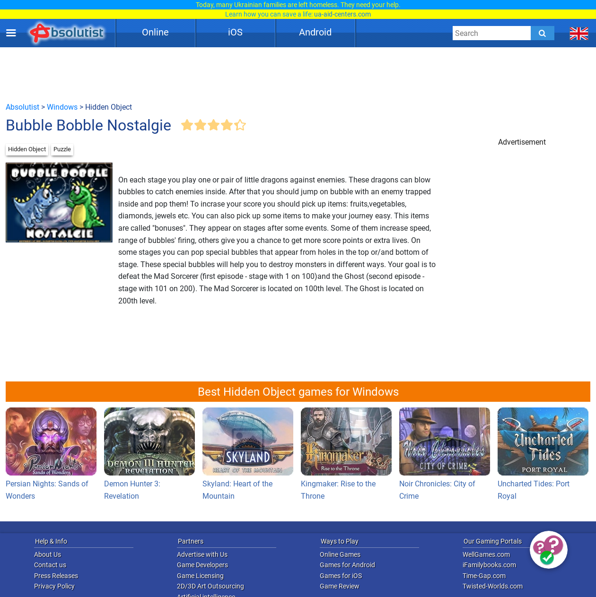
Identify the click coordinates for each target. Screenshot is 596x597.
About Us (47, 554)
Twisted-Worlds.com (493, 586)
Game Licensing (200, 576)
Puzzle (62, 149)
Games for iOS (341, 576)
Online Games (340, 554)
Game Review (339, 586)
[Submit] (542, 33)
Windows (62, 107)
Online (155, 32)
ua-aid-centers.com (342, 14)
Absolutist (22, 107)
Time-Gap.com (484, 576)
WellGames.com (486, 554)
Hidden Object (27, 149)
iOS (235, 32)
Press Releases (56, 576)
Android (315, 32)
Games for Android (347, 565)
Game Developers (202, 565)
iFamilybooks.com (489, 565)
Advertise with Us (202, 554)
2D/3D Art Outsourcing (210, 586)
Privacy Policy (54, 586)
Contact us (50, 565)
